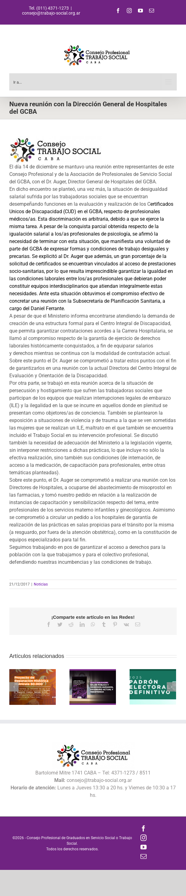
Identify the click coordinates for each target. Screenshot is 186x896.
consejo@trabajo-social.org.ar (51, 13)
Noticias (41, 584)
